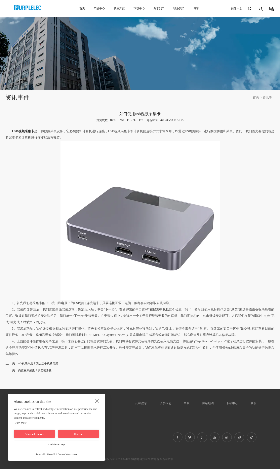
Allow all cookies (34, 433)
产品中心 (99, 8)
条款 (187, 403)
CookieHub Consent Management (62, 454)
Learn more (20, 422)
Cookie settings (56, 444)
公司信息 (141, 403)
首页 (82, 8)
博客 (196, 8)
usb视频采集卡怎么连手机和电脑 (38, 363)
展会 (254, 403)
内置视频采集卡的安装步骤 (35, 370)
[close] (97, 401)
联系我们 (178, 8)
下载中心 (139, 8)
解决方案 (119, 8)
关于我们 (159, 8)
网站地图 (208, 403)
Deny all (78, 433)
